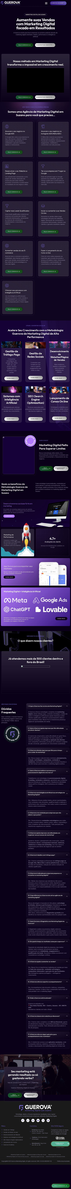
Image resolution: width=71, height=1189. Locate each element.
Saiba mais (9, 582)
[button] (46, 3)
